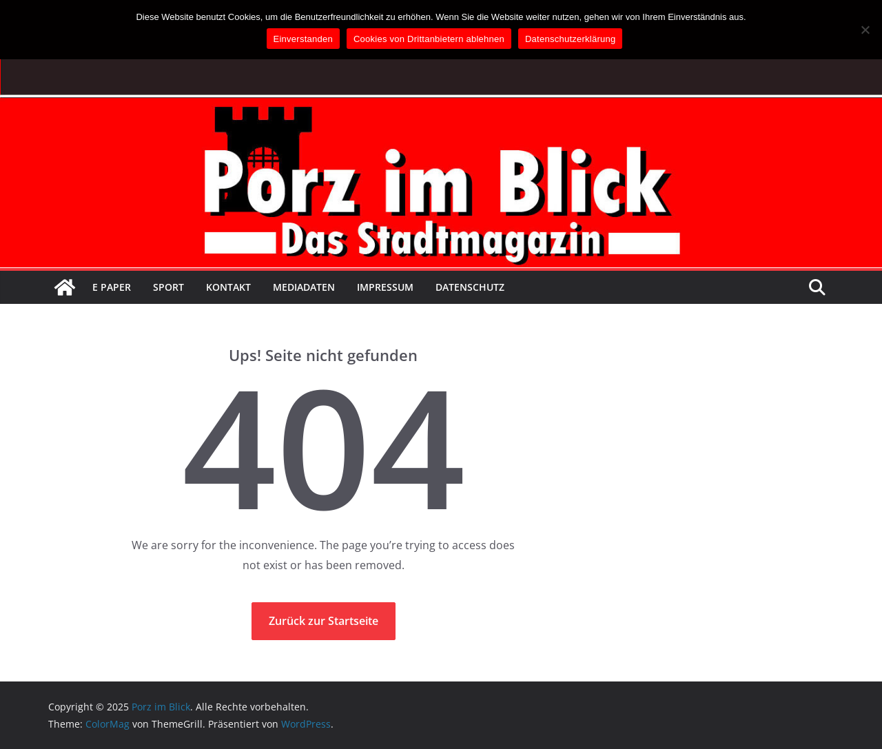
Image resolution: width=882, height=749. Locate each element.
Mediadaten (304, 287)
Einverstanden (303, 39)
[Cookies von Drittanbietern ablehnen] (865, 30)
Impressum (385, 287)
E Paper (111, 287)
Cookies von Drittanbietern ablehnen (428, 39)
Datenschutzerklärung (570, 39)
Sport (168, 287)
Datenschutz (469, 287)
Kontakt (228, 287)
